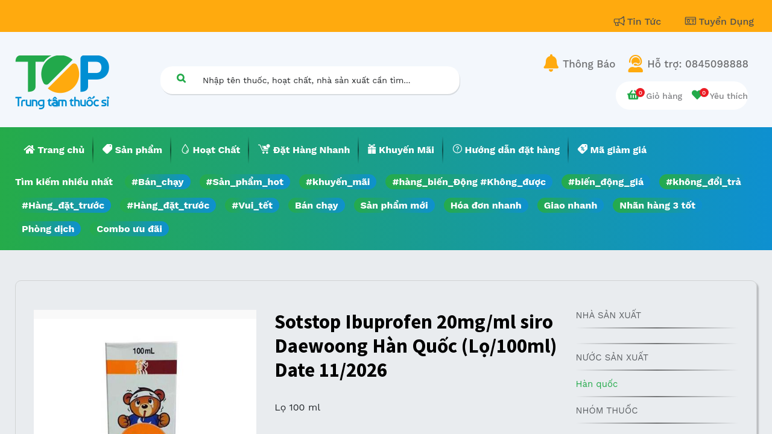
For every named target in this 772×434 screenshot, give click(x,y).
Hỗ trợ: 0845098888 (697, 64)
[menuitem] (54, 150)
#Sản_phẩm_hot (244, 181)
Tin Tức (639, 21)
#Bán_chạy (157, 181)
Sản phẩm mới (394, 205)
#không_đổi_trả (703, 181)
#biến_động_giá (606, 181)
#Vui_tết (252, 205)
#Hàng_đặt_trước (63, 205)
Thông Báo (589, 64)
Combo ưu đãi (129, 228)
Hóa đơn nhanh (486, 205)
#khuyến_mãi (338, 181)
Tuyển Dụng (719, 21)
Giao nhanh (571, 205)
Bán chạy (316, 205)
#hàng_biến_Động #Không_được (469, 181)
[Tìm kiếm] (181, 78)
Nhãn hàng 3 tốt (657, 205)
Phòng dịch (48, 228)
